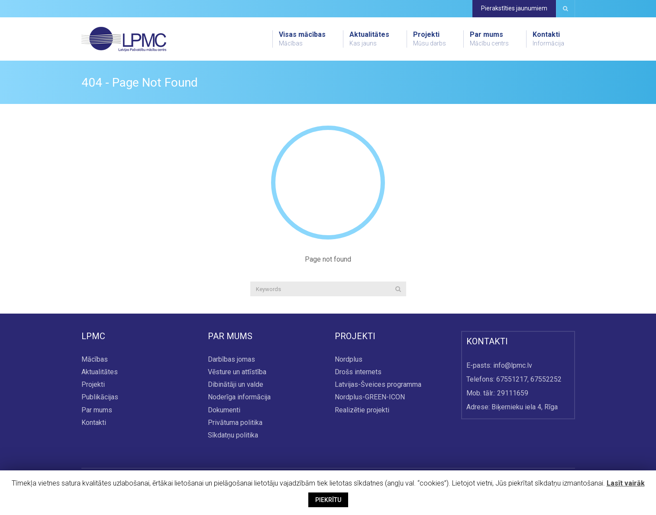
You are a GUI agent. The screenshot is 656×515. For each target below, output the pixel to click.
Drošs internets (358, 372)
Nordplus (348, 359)
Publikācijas (99, 397)
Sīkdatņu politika (233, 435)
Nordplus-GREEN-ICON (370, 397)
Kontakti (548, 39)
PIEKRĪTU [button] (328, 499)
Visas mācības (302, 39)
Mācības (94, 359)
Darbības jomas (231, 359)
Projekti (429, 39)
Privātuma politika (235, 422)
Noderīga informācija (239, 397)
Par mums (489, 39)
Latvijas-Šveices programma (378, 385)
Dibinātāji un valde (235, 385)
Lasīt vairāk (626, 483)
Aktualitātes (369, 39)
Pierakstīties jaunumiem (514, 8)
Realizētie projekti (362, 410)
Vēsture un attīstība (237, 372)
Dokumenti (224, 410)
